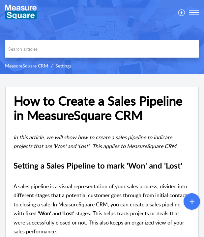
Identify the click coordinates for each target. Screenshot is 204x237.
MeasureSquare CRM (26, 66)
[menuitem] (181, 12)
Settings (63, 66)
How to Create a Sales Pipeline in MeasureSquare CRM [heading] (98, 108)
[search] (102, 49)
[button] (181, 12)
